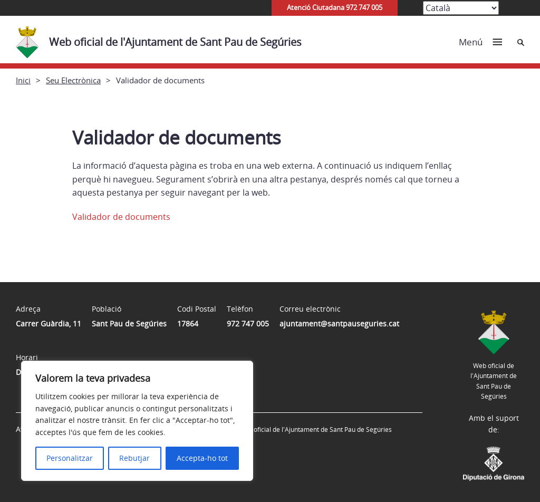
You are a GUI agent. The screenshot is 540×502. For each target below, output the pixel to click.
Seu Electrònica (73, 80)
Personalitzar (69, 458)
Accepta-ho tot (202, 458)
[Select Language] (461, 8)
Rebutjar (134, 458)
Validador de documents (121, 217)
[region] (137, 421)
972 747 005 (248, 323)
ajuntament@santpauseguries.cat (339, 323)
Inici (23, 80)
